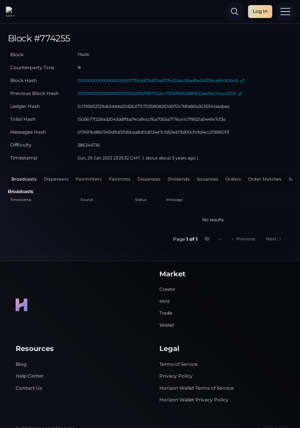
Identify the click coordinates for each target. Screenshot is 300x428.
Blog (21, 341)
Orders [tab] (233, 155)
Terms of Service (178, 341)
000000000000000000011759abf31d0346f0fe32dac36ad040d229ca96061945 (157, 57)
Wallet (166, 301)
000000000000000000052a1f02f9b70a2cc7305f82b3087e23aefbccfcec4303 (156, 70)
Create (167, 266)
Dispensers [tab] (56, 155)
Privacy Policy (176, 352)
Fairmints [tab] (119, 155)
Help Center (30, 352)
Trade (165, 289)
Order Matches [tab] (265, 155)
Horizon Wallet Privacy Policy (194, 376)
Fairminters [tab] (89, 155)
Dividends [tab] (179, 155)
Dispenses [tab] (149, 155)
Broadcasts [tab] (24, 155)
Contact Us (29, 364)
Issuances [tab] (207, 155)
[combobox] (213, 215)
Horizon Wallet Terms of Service (196, 364)
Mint (164, 278)
